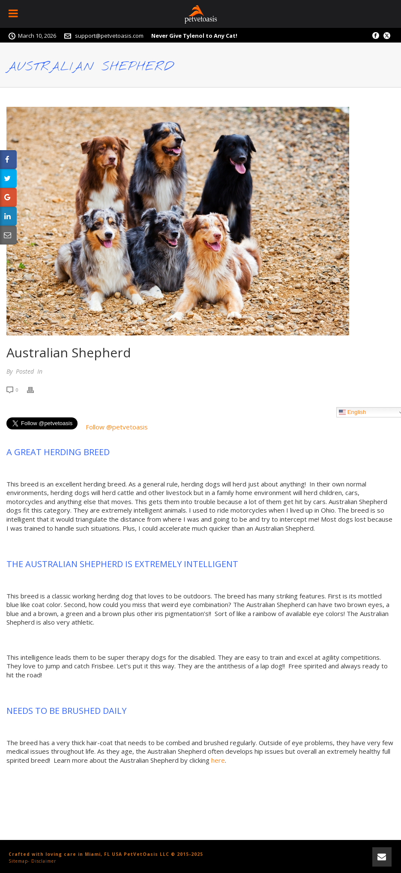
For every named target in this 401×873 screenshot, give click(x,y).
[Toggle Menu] (14, 14)
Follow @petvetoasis (117, 427)
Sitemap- (19, 861)
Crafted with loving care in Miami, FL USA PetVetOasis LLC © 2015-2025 (106, 854)
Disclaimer (43, 861)
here (218, 760)
